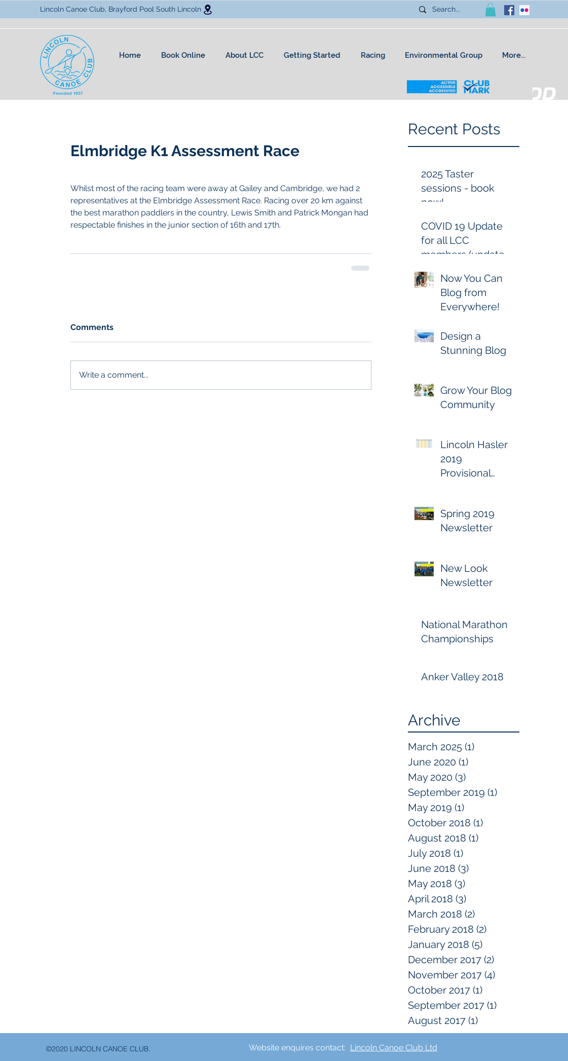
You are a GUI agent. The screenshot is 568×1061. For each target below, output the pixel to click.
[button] (490, 9)
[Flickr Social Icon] (524, 10)
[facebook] (509, 10)
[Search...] (450, 10)
